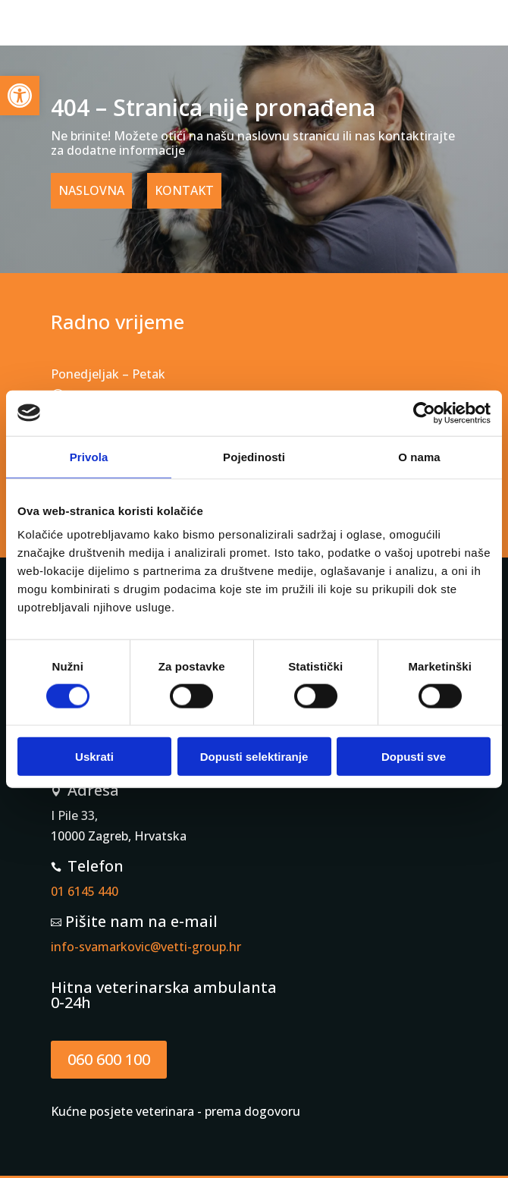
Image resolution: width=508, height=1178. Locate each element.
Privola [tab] (89, 456)
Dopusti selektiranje (254, 756)
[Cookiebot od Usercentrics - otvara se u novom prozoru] (424, 412)
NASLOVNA (91, 190)
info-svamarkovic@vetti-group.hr (146, 946)
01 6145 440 (84, 891)
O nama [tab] (419, 456)
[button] (19, 95)
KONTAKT (184, 190)
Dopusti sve (413, 756)
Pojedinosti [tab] (254, 456)
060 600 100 (108, 1059)
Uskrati (94, 756)
